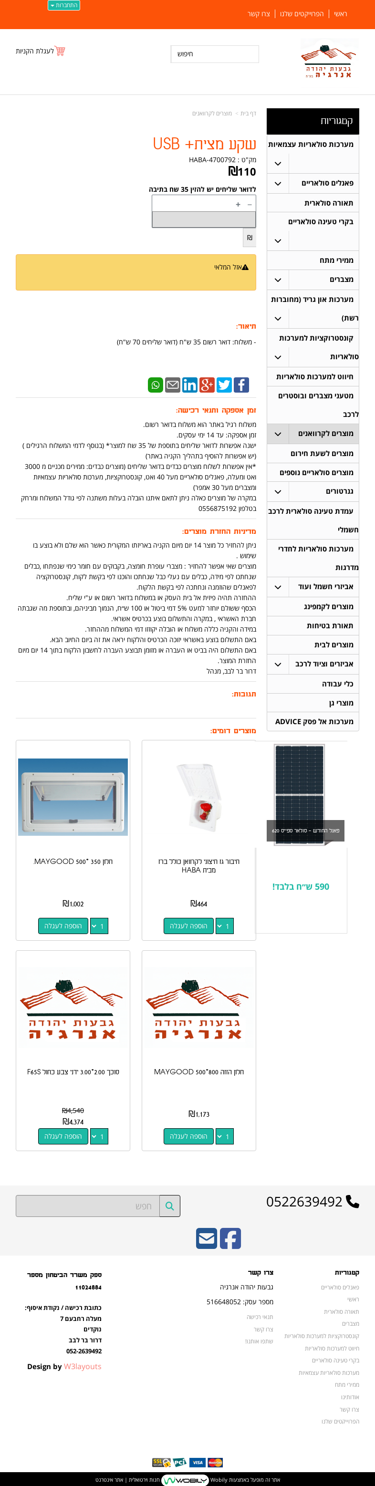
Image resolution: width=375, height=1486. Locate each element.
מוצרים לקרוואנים (212, 113)
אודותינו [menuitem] (350, 1394)
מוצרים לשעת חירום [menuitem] (322, 458)
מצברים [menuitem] (342, 282)
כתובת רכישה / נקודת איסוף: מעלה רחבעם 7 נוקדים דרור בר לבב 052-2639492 (63, 1326)
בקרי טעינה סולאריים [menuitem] (321, 223)
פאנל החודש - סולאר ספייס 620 (305, 841)
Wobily (218, 1476)
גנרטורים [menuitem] (340, 497)
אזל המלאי (228, 266)
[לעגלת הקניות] (41, 50)
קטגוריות (337, 120)
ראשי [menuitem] (340, 14)
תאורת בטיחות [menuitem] (330, 634)
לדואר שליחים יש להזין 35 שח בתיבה (202, 189)
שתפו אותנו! (259, 1338)
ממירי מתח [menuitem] (337, 262)
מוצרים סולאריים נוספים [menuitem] (317, 478)
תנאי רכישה (260, 1314)
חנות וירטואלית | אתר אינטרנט (127, 1476)
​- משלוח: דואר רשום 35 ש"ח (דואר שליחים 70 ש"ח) (186, 341)
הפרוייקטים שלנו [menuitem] (302, 14)
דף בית (248, 113)
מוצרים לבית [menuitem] (334, 654)
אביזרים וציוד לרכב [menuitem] (324, 673)
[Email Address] (206, 1242)
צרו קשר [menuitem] (259, 14)
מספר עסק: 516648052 (240, 1298)
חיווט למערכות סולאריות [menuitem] (315, 380)
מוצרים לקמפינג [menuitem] (329, 615)
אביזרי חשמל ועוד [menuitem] (326, 595)
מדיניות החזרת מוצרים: (219, 531)
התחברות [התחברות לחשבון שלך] (64, 5)
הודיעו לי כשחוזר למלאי (218, 277)
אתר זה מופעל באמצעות (187, 1478)
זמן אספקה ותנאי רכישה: (216, 410)
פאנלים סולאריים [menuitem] (328, 183)
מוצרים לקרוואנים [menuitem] (326, 438)
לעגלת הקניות (35, 50)
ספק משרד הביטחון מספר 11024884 (64, 1278)
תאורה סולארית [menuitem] (329, 203)
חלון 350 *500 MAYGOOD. (72, 860)
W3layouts (83, 1363)
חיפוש (185, 53)
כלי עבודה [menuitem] (338, 693)
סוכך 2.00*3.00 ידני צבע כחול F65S (72, 1069)
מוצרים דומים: (233, 731)
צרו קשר (260, 1270)
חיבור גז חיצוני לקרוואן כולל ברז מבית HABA (199, 864)
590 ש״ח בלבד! (300, 898)
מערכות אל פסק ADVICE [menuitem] (314, 732)
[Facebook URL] (230, 1242)
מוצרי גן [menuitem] (341, 713)
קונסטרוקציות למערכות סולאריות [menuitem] (321, 1333)
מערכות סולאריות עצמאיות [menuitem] (311, 144)
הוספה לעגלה (189, 924)
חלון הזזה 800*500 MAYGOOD (200, 1069)
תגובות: (244, 694)
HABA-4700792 (212, 159)
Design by (64, 1363)
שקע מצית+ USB (204, 144)
